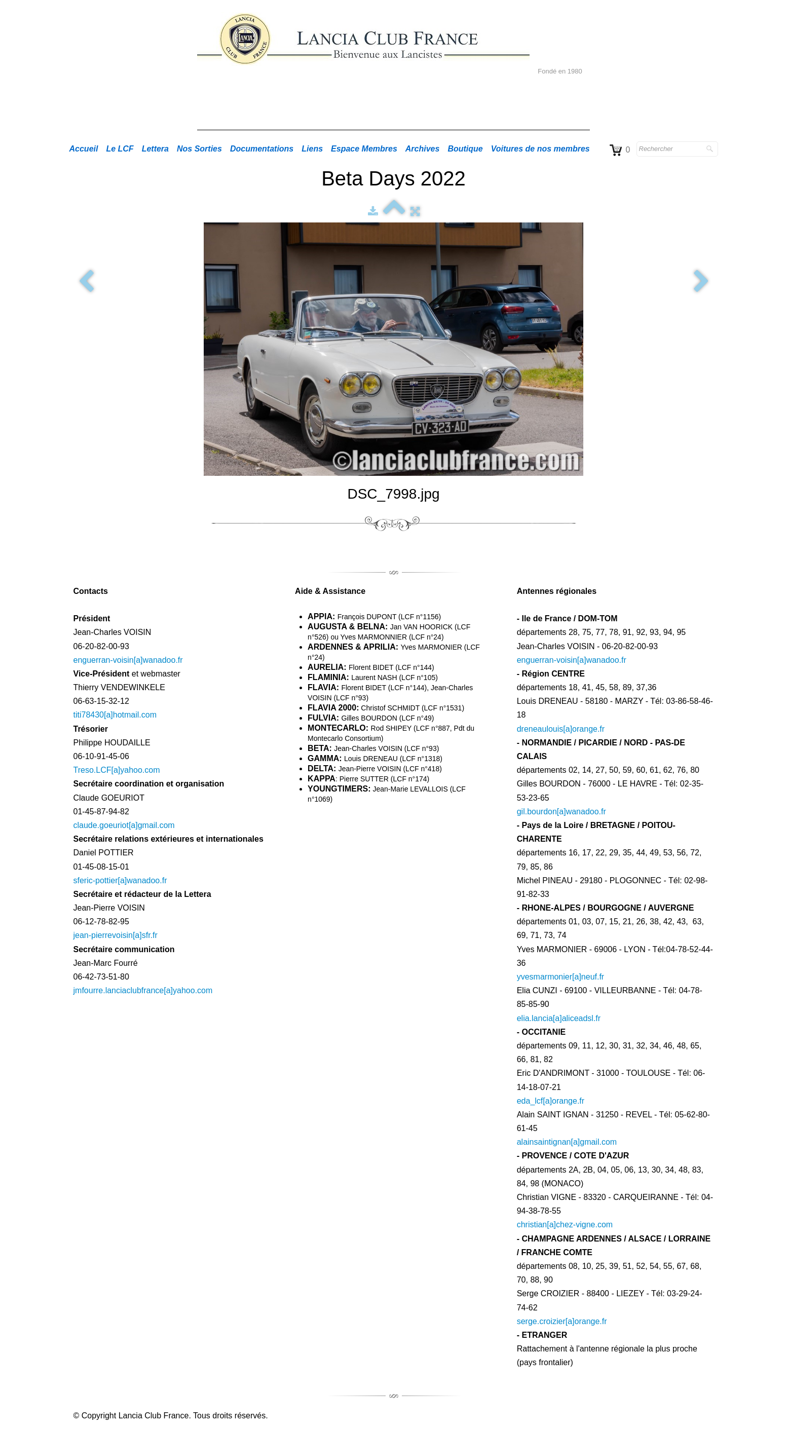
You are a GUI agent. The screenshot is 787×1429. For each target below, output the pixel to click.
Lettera (155, 148)
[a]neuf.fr (588, 976)
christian (532, 1224)
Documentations (261, 148)
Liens (312, 148)
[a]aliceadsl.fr (577, 1018)
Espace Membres (364, 148)
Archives (422, 148)
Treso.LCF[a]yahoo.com (116, 770)
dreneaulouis (540, 729)
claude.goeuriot (101, 825)
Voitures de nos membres (540, 148)
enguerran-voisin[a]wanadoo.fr (128, 660)
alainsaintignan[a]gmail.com (567, 1142)
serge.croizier (541, 1321)
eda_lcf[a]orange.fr (550, 1101)
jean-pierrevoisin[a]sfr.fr (115, 935)
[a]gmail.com (152, 825)
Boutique (464, 148)
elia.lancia (535, 1018)
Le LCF (119, 148)
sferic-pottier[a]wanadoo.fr (120, 880)
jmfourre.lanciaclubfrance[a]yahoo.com (143, 990)
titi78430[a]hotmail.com (115, 714)
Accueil (83, 148)
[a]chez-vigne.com (580, 1224)
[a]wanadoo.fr (581, 811)
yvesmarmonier (544, 976)
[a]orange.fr (584, 729)
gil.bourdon (537, 811)
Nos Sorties (199, 148)
